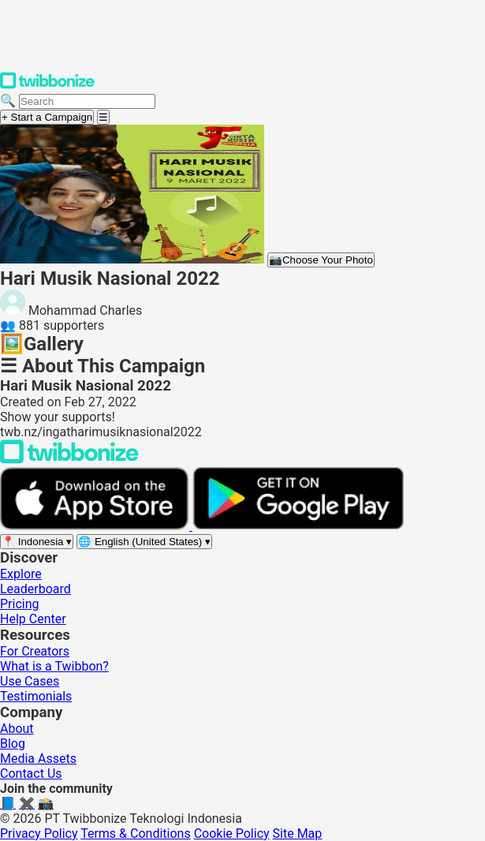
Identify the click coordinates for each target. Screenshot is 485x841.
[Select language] (144, 541)
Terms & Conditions (135, 833)
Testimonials (36, 696)
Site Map (298, 833)
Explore (21, 573)
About (17, 728)
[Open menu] (103, 117)
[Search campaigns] (87, 101)
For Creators (34, 651)
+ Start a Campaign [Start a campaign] (47, 117)
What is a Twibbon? (54, 666)
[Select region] (36, 541)
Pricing (19, 603)
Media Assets (38, 758)
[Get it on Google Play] (298, 525)
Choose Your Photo (321, 260)
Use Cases (29, 681)
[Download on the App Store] (96, 525)
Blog (12, 743)
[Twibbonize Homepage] (47, 85)
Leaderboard (35, 588)
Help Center (33, 618)
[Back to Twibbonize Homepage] (69, 459)
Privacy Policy (39, 833)
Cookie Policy (232, 833)
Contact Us (31, 773)
